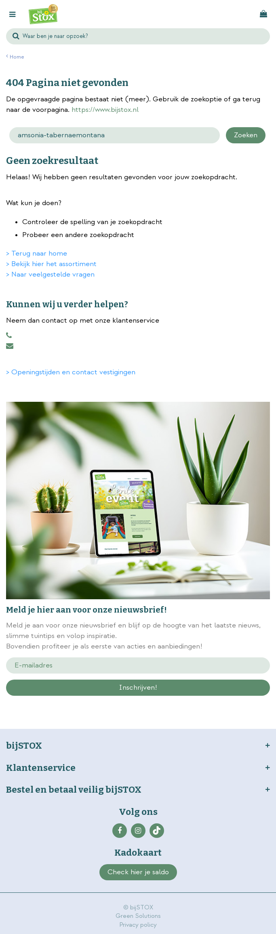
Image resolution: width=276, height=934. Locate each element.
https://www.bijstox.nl (105, 109)
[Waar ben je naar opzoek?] (138, 36)
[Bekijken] (263, 14)
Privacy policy (138, 925)
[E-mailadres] (138, 665)
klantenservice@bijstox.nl (9, 346)
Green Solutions (138, 916)
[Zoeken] (114, 135)
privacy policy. (101, 701)
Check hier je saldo (138, 872)
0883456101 (9, 335)
